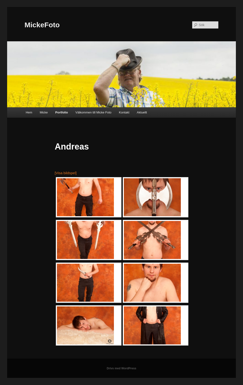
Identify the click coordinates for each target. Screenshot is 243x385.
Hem (29, 112)
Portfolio (61, 112)
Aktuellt (142, 112)
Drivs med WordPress (121, 368)
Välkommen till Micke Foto (93, 112)
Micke (44, 112)
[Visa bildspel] (65, 173)
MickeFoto (42, 25)
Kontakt (124, 112)
